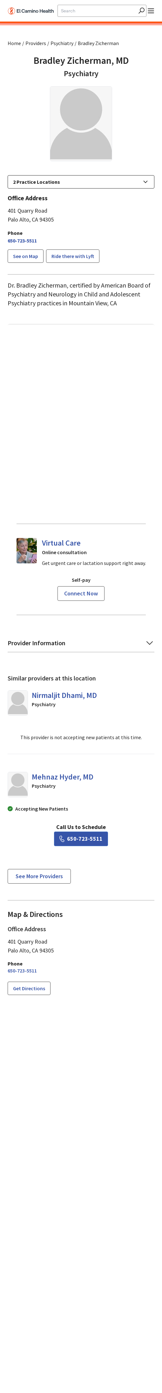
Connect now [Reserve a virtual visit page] (81, 593)
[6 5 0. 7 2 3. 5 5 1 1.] (22, 240)
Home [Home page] (14, 43)
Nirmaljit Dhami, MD (64, 695)
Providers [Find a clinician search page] (35, 43)
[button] (81, 182)
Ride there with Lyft (72, 256)
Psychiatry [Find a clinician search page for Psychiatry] (62, 43)
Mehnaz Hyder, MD (62, 777)
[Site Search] (97, 10)
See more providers (39, 876)
